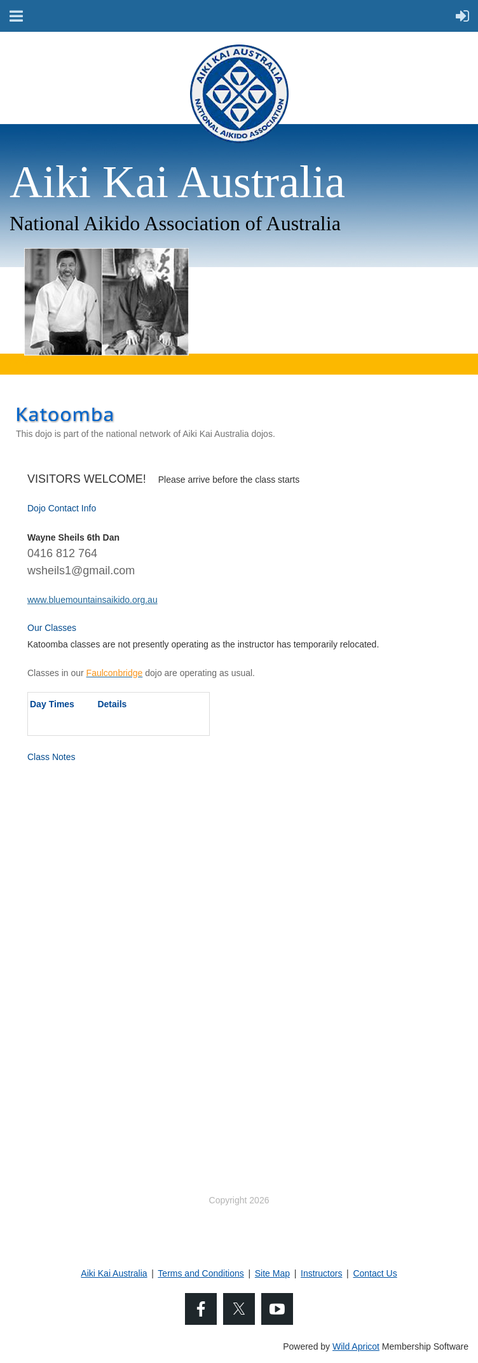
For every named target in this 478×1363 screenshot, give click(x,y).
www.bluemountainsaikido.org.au (92, 600)
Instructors (321, 1273)
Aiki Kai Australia (114, 1273)
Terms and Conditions (200, 1273)
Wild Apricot (355, 1346)
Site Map (272, 1273)
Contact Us (375, 1273)
